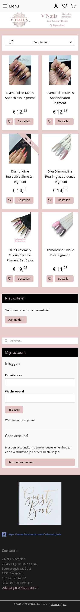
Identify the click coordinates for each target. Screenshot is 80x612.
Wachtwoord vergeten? (20, 420)
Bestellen (24, 121)
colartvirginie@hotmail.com (20, 587)
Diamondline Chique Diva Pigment (60, 252)
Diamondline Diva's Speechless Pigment (20, 95)
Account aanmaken (21, 462)
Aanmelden (15, 319)
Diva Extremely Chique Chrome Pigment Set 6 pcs (20, 255)
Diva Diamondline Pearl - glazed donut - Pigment (60, 176)
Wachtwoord (14, 391)
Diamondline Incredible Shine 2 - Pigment (20, 176)
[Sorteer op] (40, 42)
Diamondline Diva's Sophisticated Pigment (60, 97)
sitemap (55, 604)
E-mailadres (13, 375)
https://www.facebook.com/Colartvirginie (31, 534)
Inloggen (14, 409)
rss (64, 604)
